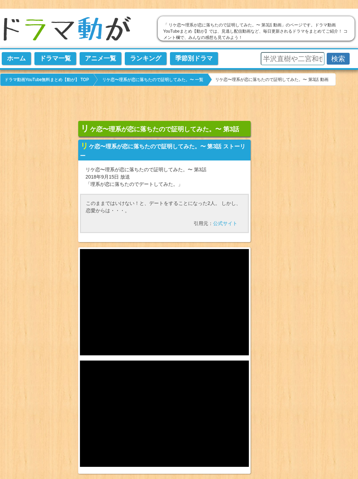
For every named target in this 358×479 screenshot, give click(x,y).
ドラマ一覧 (55, 58)
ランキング (145, 58)
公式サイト (225, 223)
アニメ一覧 (100, 58)
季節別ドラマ (194, 58)
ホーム (16, 58)
